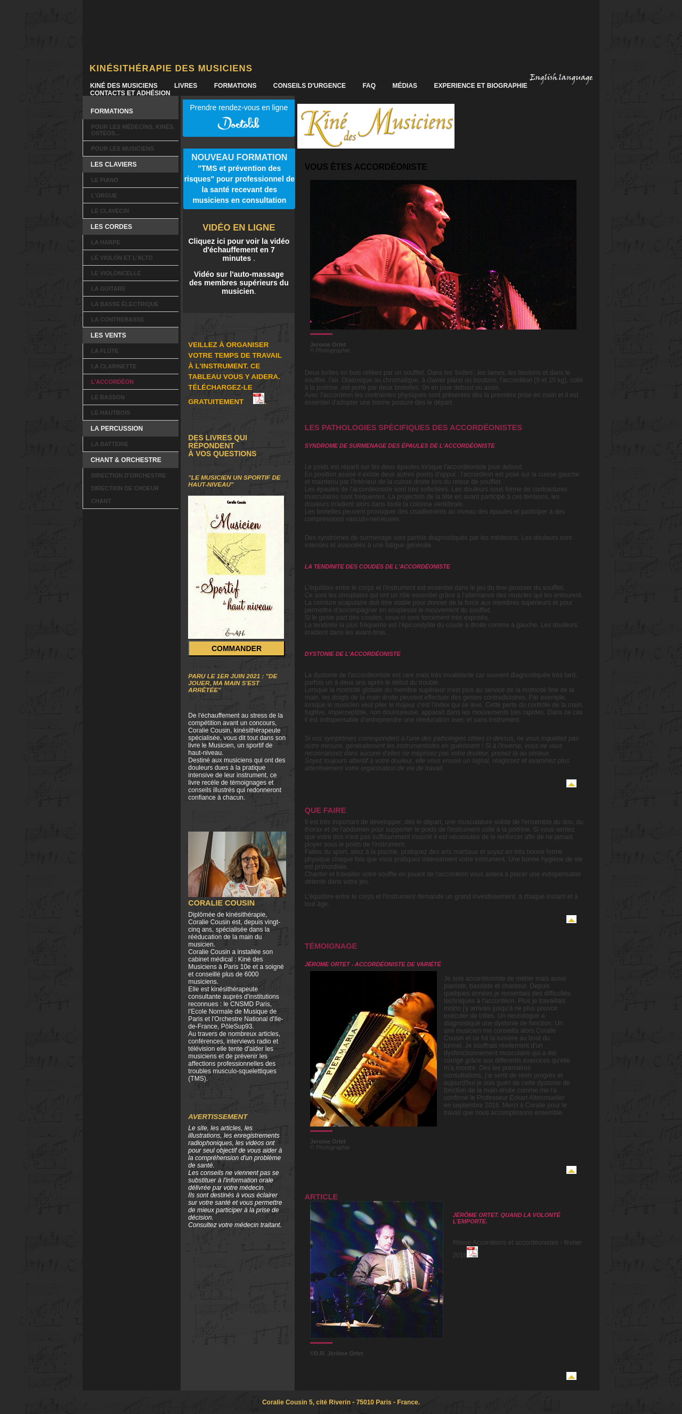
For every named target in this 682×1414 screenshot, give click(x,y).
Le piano (104, 180)
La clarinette (113, 366)
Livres (185, 85)
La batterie (109, 444)
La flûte (105, 351)
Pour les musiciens (122, 148)
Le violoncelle (116, 273)
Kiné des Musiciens (124, 85)
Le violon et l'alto (122, 257)
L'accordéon (112, 382)
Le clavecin (110, 211)
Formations (235, 85)
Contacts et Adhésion (130, 93)
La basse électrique (125, 304)
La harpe (105, 242)
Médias (404, 85)
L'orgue (104, 195)
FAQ (369, 85)
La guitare (108, 288)
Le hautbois (110, 412)
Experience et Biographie (480, 85)
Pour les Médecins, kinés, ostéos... (133, 130)
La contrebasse (117, 319)
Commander (237, 648)
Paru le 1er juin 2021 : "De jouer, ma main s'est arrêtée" (232, 682)
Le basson (108, 397)
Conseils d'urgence (309, 85)
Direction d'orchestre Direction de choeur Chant (128, 488)
